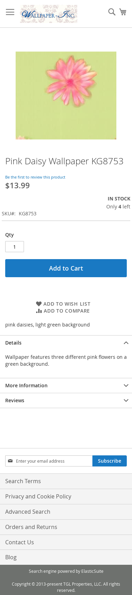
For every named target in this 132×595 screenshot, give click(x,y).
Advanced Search (27, 511)
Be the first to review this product (35, 177)
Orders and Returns (31, 527)
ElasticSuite (92, 571)
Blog (11, 557)
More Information (26, 385)
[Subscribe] (109, 460)
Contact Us (19, 542)
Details (13, 342)
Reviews (14, 400)
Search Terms (23, 481)
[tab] (66, 342)
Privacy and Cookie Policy (38, 496)
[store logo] (48, 14)
